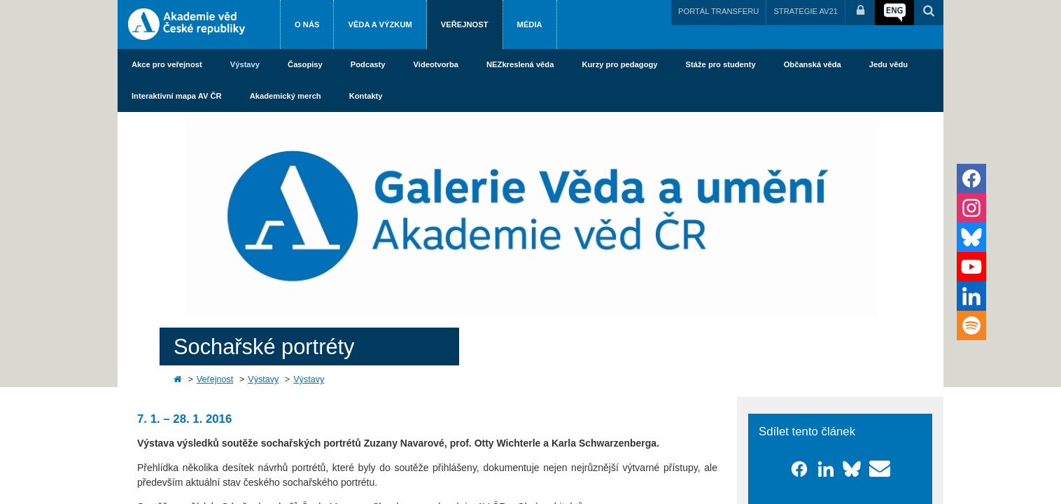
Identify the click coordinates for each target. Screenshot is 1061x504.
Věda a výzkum (380, 24)
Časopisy (305, 64)
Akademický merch (285, 96)
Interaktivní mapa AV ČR (177, 96)
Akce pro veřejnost (167, 64)
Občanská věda (812, 64)
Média (529, 24)
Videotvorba (436, 64)
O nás (307, 24)
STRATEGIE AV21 (805, 11)
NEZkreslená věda (520, 64)
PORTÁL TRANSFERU (718, 11)
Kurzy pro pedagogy (619, 64)
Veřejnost (465, 24)
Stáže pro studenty (721, 64)
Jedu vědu (888, 64)
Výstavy (245, 64)
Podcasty (368, 64)
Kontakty (366, 96)
